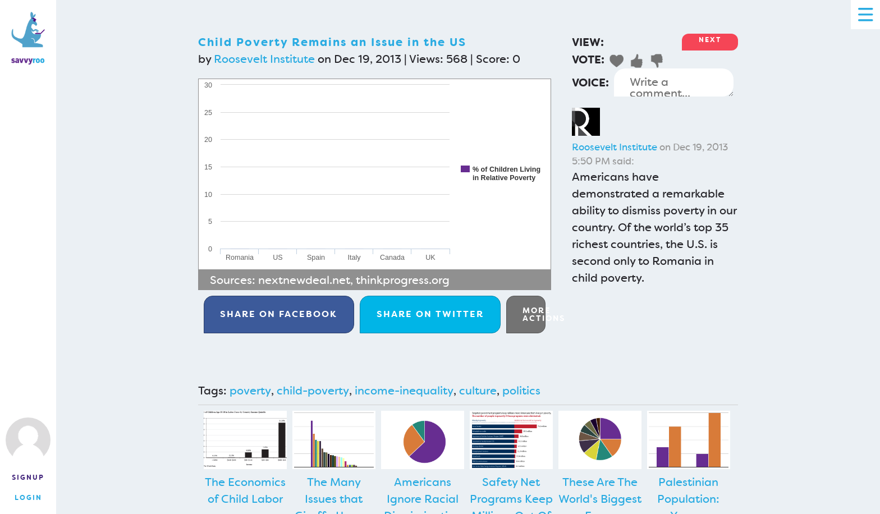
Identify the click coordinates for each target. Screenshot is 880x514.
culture (478, 390)
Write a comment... (674, 82)
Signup (28, 477)
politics (521, 390)
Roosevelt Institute (264, 59)
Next (710, 39)
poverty (250, 390)
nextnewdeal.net (304, 280)
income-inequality (404, 390)
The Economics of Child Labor (245, 490)
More (534, 314)
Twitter (430, 314)
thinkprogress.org (403, 280)
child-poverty (313, 390)
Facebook (278, 314)
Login (28, 497)
